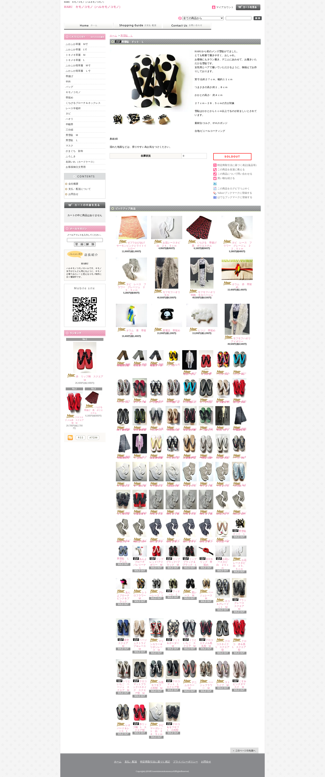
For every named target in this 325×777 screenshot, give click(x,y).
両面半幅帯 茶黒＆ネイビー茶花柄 (123, 358)
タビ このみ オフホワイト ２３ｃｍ (174, 474)
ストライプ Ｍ (222, 673)
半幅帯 (69, 124)
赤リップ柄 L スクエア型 (139, 717)
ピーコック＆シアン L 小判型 (189, 390)
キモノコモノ (73, 92)
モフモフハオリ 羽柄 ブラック (223, 418)
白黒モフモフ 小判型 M (157, 674)
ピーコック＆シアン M (239, 362)
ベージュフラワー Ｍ (206, 674)
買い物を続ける (226, 178)
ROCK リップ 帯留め (207, 556)
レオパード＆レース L (123, 717)
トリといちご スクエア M (189, 633)
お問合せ (186, 25)
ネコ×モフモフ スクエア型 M (174, 446)
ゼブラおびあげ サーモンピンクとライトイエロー (131, 233)
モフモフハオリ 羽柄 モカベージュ (203, 277)
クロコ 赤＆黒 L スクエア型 (240, 635)
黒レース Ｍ (189, 587)
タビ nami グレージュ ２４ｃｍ (124, 530)
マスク (69, 145)
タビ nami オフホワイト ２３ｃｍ (157, 502)
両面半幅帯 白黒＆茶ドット (139, 358)
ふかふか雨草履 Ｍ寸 (78, 65)
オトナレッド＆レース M (139, 390)
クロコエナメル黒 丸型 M (207, 633)
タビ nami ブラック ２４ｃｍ (190, 530)
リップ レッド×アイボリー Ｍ (157, 556)
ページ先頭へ (244, 750)
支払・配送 (131, 761)
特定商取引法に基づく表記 (155, 761)
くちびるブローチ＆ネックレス (83, 103)
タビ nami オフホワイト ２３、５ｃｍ (174, 502)
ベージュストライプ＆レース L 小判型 (222, 390)
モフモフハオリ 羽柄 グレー (190, 362)
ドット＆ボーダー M (174, 633)
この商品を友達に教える (231, 169)
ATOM (93, 437)
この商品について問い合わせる (234, 173)
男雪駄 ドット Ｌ (240, 527)
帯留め (69, 97)
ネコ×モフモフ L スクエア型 (156, 390)
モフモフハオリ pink (140, 446)
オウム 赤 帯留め (237, 273)
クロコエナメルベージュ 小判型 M (173, 418)
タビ (68, 113)
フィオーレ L (173, 587)
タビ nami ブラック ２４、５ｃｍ (207, 530)
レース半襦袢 (73, 108)
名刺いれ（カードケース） (81, 161)
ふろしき (71, 156)
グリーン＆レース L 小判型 (206, 418)
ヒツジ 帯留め (201, 318)
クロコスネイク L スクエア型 (223, 635)
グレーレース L (157, 587)
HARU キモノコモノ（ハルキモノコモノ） (93, 6)
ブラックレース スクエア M (239, 594)
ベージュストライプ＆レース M (140, 634)
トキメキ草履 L (75, 60)
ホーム (88, 25)
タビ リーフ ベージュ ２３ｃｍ (190, 474)
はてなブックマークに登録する (234, 197)
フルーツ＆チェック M (222, 362)
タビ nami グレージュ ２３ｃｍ (223, 502)
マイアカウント (225, 7)
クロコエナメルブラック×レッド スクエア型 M (189, 418)
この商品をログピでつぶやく (233, 188)
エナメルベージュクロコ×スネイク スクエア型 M (190, 446)
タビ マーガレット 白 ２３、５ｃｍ (140, 474)
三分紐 (69, 129)
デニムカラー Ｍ (189, 674)
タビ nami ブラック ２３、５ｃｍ (174, 530)
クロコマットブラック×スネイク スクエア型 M (139, 677)
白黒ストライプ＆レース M (156, 418)
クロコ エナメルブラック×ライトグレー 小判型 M (124, 418)
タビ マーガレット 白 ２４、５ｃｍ (157, 719)
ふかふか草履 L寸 (76, 49)
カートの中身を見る (85, 205)
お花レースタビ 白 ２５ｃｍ (222, 557)
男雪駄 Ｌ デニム (124, 554)
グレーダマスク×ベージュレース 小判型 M (206, 446)
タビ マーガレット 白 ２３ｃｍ (124, 474)
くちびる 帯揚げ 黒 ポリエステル (94, 402)
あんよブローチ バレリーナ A (140, 557)
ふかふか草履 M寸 (77, 44)
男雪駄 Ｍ (72, 135)
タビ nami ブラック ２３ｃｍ (157, 530)
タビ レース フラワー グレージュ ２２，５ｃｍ (237, 233)
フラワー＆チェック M (123, 390)
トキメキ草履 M (75, 54)
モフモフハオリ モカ (168, 277)
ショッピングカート (248, 7)
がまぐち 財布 (74, 151)
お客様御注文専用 (76, 167)
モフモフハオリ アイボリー (238, 323)
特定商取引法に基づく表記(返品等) (236, 165)
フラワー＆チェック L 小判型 (173, 390)
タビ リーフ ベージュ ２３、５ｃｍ (207, 474)
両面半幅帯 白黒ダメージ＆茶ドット (156, 358)
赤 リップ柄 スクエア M (86, 361)
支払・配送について (137, 25)
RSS (80, 437)
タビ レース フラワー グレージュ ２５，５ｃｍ (131, 275)
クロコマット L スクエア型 (173, 674)
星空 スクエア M (123, 633)
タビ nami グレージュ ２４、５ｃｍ (140, 530)
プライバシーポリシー (185, 761)
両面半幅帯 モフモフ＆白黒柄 (239, 418)
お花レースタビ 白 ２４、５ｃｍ (167, 231)
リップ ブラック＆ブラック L (190, 556)
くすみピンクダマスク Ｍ (239, 674)
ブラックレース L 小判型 (207, 390)
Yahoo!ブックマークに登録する (234, 192)
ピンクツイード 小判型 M (223, 530)
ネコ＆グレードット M (222, 593)
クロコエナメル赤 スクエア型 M (74, 407)
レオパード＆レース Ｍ (239, 446)
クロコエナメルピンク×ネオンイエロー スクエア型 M (157, 446)
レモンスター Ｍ (173, 358)
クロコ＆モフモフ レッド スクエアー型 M (140, 502)
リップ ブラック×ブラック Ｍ (174, 556)
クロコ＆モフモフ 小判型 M (124, 502)
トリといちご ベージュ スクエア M (123, 675)
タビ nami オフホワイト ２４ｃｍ (190, 502)
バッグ (69, 86)
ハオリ (69, 118)
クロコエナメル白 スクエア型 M (222, 446)
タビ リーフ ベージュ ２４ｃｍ (223, 474)
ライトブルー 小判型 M (239, 474)
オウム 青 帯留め (131, 319)
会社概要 (73, 183)
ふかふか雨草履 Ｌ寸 (78, 70)
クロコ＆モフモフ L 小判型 (174, 717)
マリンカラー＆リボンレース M (156, 635)
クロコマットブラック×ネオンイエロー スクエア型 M (140, 418)
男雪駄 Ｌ (72, 140)
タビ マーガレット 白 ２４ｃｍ (157, 474)
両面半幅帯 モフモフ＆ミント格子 (123, 446)
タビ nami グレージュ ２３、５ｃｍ (240, 502)
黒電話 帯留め (166, 318)
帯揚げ (69, 76)
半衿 (68, 81)
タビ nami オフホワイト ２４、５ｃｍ (207, 502)
